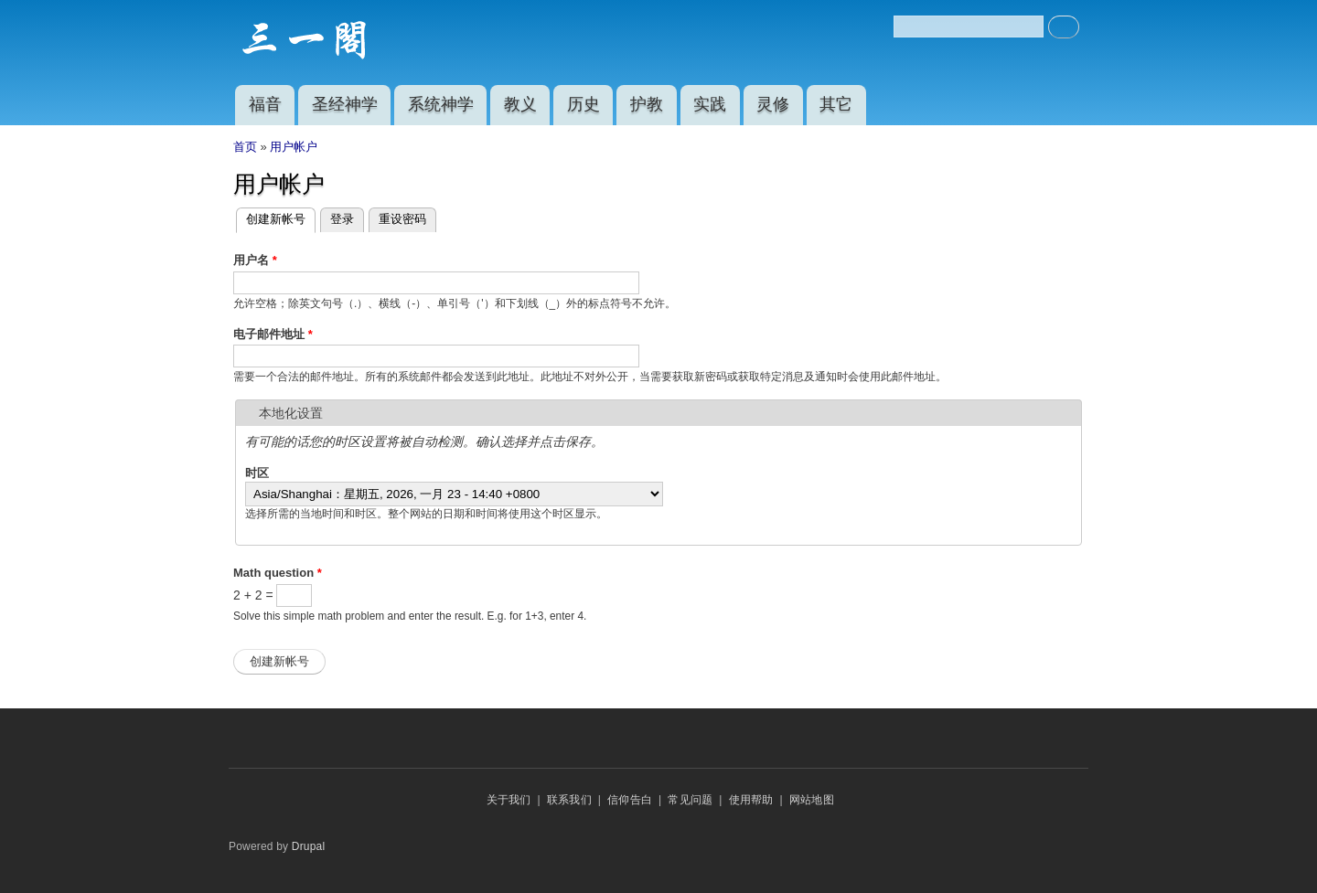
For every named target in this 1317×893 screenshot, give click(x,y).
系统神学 (441, 104)
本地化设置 (291, 413)
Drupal (309, 846)
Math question (277, 572)
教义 (520, 104)
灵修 (772, 104)
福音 (265, 104)
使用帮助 (751, 799)
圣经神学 (345, 104)
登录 (342, 219)
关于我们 (509, 799)
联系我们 (569, 799)
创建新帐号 (281, 219)
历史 (583, 104)
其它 (835, 104)
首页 (245, 147)
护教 (646, 104)
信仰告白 (629, 799)
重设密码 (402, 219)
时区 (257, 473)
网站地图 (811, 799)
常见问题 (690, 799)
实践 (709, 104)
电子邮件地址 (273, 334)
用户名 (255, 260)
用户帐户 (293, 147)
